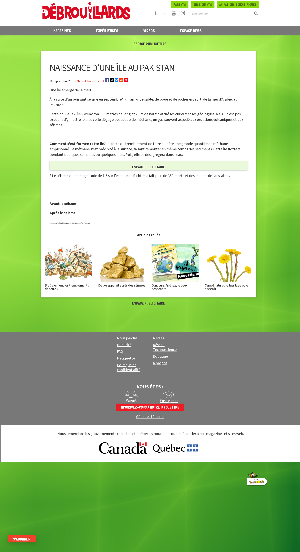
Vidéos (149, 30)
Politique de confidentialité (128, 440)
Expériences (107, 30)
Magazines (62, 30)
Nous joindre (127, 411)
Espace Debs (191, 30)
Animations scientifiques (238, 4)
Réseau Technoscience (165, 420)
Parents (180, 4)
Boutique (160, 429)
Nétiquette (126, 431)
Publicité (124, 417)
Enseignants (202, 4)
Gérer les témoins (150, 489)
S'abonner (23, 538)
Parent (131, 473)
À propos (160, 435)
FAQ (120, 424)
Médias (158, 411)
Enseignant (169, 473)
